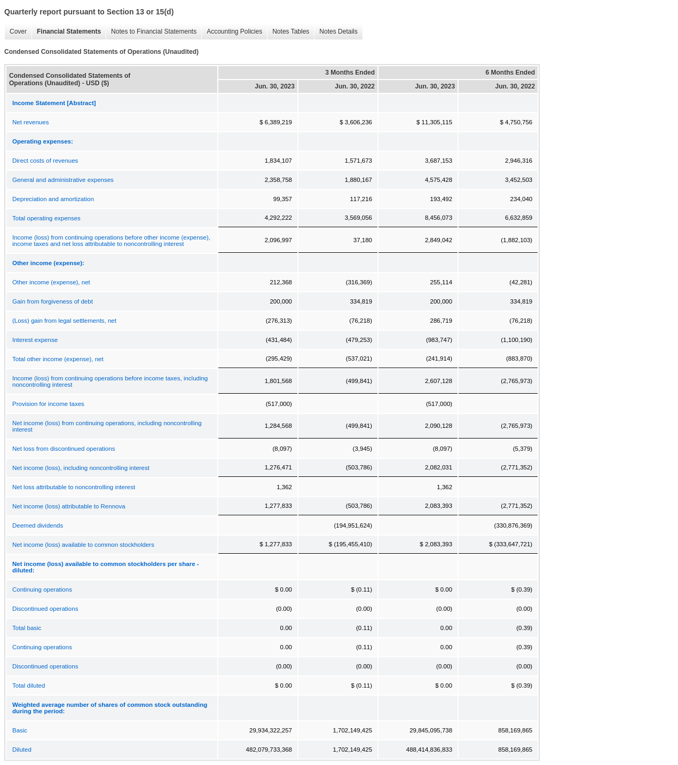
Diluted (21, 749)
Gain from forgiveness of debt (52, 301)
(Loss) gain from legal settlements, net (64, 320)
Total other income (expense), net (58, 359)
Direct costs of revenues (45, 160)
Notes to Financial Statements (151, 32)
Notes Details (335, 32)
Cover (15, 32)
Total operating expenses (46, 218)
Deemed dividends (37, 525)
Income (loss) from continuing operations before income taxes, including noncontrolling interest (110, 381)
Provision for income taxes (48, 404)
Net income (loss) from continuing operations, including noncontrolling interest (107, 426)
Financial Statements (66, 32)
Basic (19, 730)
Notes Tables (288, 32)
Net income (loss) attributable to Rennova (68, 506)
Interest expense (35, 340)
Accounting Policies (231, 32)
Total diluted (28, 685)
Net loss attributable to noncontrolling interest (73, 487)
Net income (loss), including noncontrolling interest (80, 468)
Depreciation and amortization (53, 199)
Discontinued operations (45, 608)
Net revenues (30, 122)
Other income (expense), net (51, 282)
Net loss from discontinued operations (63, 448)
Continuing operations (42, 589)
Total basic (26, 628)
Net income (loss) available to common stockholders (83, 544)
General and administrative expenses (63, 180)
